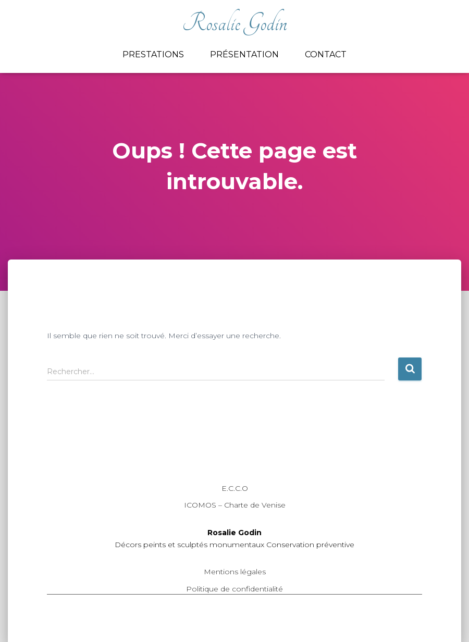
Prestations (153, 54)
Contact (326, 54)
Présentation (244, 54)
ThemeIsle (403, 618)
